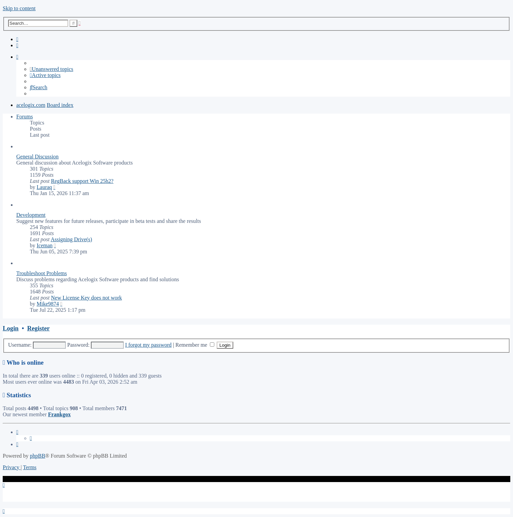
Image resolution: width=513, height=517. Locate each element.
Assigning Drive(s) (71, 239)
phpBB (37, 456)
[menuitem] (17, 39)
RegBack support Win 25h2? (82, 181)
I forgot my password (148, 345)
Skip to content (19, 8)
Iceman (45, 245)
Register (38, 328)
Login (11, 328)
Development (30, 215)
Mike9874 (48, 304)
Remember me (194, 345)
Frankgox (59, 414)
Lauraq (44, 187)
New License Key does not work (86, 298)
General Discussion (37, 156)
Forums (24, 116)
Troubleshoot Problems (41, 273)
